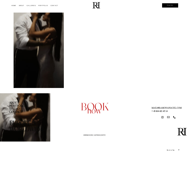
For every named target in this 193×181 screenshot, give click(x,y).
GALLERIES (31, 5)
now (94, 110)
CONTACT (54, 5)
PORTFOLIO (43, 5)
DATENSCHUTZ (100, 135)
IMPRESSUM (87, 135)
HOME (14, 5)
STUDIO (14, 109)
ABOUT (21, 5)
